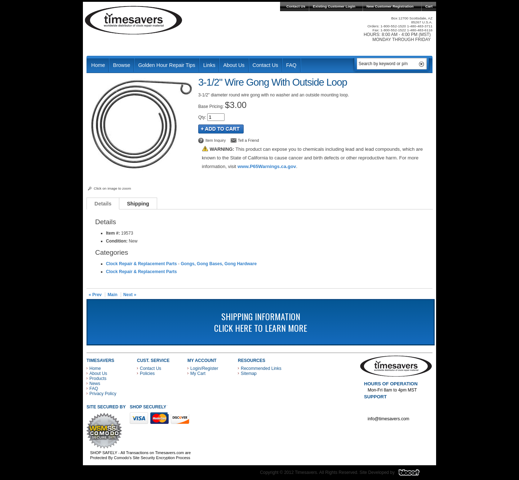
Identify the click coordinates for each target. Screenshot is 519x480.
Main (112, 294)
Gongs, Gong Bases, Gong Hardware (219, 263)
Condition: (117, 241)
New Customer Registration (390, 6)
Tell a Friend (248, 140)
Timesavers (134, 20)
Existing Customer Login (334, 6)
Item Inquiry (215, 140)
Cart (428, 6)
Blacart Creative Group (413, 474)
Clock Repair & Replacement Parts (141, 263)
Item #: (113, 233)
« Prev (95, 294)
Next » (129, 294)
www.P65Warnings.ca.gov (267, 166)
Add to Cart (221, 128)
